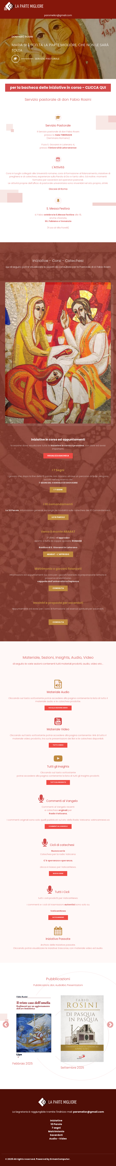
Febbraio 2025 (22, 1064)
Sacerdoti (56, 1135)
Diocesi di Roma (58, 189)
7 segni (56, 1128)
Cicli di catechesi (58, 845)
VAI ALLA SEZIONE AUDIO (58, 708)
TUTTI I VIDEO (58, 745)
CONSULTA (58, 588)
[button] (6, 1024)
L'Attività (58, 167)
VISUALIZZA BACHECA (58, 455)
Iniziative (56, 1120)
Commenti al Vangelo (58, 801)
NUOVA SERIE (58, 873)
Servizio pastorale (47, 58)
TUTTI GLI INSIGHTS (58, 782)
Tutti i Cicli (58, 892)
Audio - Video (58, 1138)
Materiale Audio (58, 692)
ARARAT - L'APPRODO (58, 554)
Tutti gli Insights (58, 767)
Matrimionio (56, 1131)
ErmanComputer (60, 1159)
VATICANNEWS (58, 917)
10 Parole (56, 1124)
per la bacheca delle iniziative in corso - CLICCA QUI (58, 87)
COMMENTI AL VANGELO (58, 826)
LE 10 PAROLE (58, 517)
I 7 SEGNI (58, 489)
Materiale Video (58, 729)
